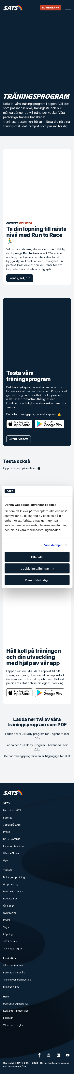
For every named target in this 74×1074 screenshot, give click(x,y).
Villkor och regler (13, 1025)
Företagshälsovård (14, 972)
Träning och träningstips (17, 979)
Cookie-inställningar (37, 568)
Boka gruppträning (14, 877)
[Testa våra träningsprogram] (37, 331)
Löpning (8, 934)
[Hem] (13, 7)
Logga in (8, 1017)
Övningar (8, 905)
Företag (7, 817)
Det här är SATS (12, 810)
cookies (65, 1063)
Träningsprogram (13, 948)
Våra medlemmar (13, 965)
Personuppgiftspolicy (15, 1003)
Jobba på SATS (12, 824)
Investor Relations (13, 846)
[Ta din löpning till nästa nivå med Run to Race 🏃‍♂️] (37, 182)
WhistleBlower (11, 853)
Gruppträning (11, 884)
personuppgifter (17, 1066)
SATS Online (10, 941)
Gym (5, 860)
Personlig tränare (13, 891)
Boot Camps (10, 898)
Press (6, 831)
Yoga (6, 927)
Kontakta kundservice (16, 1010)
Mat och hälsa (11, 986)
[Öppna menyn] (68, 8)
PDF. (37, 737)
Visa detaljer (53, 545)
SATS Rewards (11, 838)
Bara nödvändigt (37, 580)
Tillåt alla (37, 557)
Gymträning (10, 912)
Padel (6, 920)
